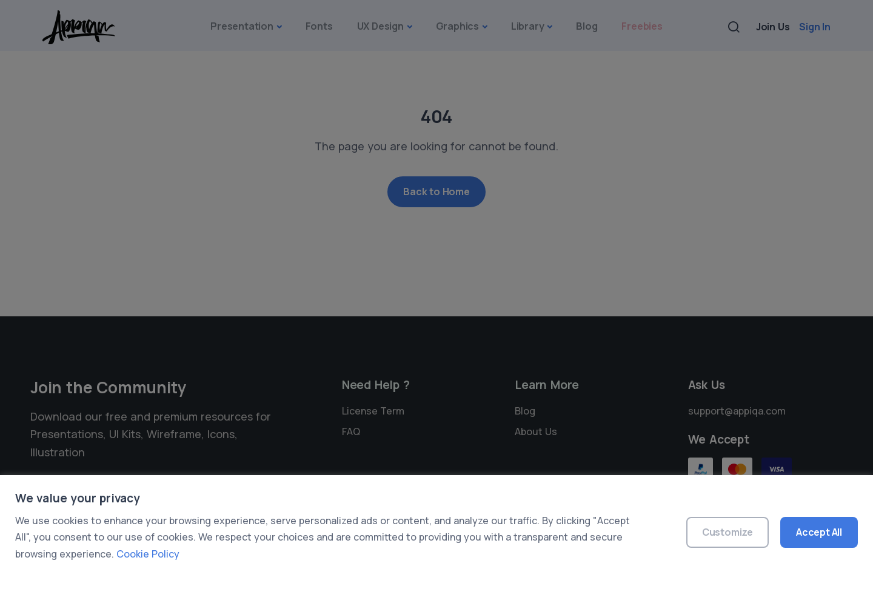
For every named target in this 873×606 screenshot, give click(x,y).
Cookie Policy (147, 554)
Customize (727, 532)
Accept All (819, 532)
